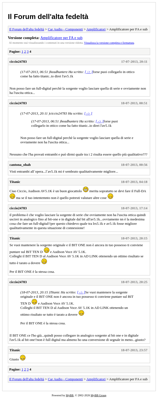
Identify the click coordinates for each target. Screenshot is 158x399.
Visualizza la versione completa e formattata (109, 42)
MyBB (69, 395)
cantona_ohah (20, 165)
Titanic (15, 182)
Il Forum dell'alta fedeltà (48, 16)
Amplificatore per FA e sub (61, 38)
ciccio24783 (18, 61)
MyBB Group (98, 395)
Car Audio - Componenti (65, 29)
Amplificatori (96, 29)
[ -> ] (89, 72)
